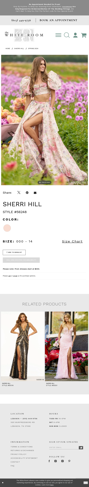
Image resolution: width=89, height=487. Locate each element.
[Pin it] (27, 192)
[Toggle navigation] (58, 35)
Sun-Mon (53, 426)
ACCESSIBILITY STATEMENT (24, 458)
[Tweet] (19, 192)
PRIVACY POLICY (18, 454)
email (15, 276)
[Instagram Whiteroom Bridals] (67, 461)
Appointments (69, 6)
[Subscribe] (81, 447)
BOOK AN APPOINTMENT (59, 20)
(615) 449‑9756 (30, 419)
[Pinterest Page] (75, 461)
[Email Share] (35, 192)
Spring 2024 (33, 48)
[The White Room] (24, 35)
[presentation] (22, 346)
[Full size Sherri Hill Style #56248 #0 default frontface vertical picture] (44, 120)
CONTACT (15, 462)
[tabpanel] (44, 120)
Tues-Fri (53, 419)
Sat (51, 422)
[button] (67, 35)
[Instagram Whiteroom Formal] (58, 461)
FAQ (12, 466)
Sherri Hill (19, 48)
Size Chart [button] (72, 241)
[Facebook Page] (50, 461)
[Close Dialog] (3, 482)
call (9, 276)
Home (7, 48)
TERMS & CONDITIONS (22, 447)
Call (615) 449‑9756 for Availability (21, 260)
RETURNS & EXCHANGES (22, 450)
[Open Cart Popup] (84, 35)
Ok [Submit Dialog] (85, 483)
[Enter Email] (66, 447)
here (51, 485)
